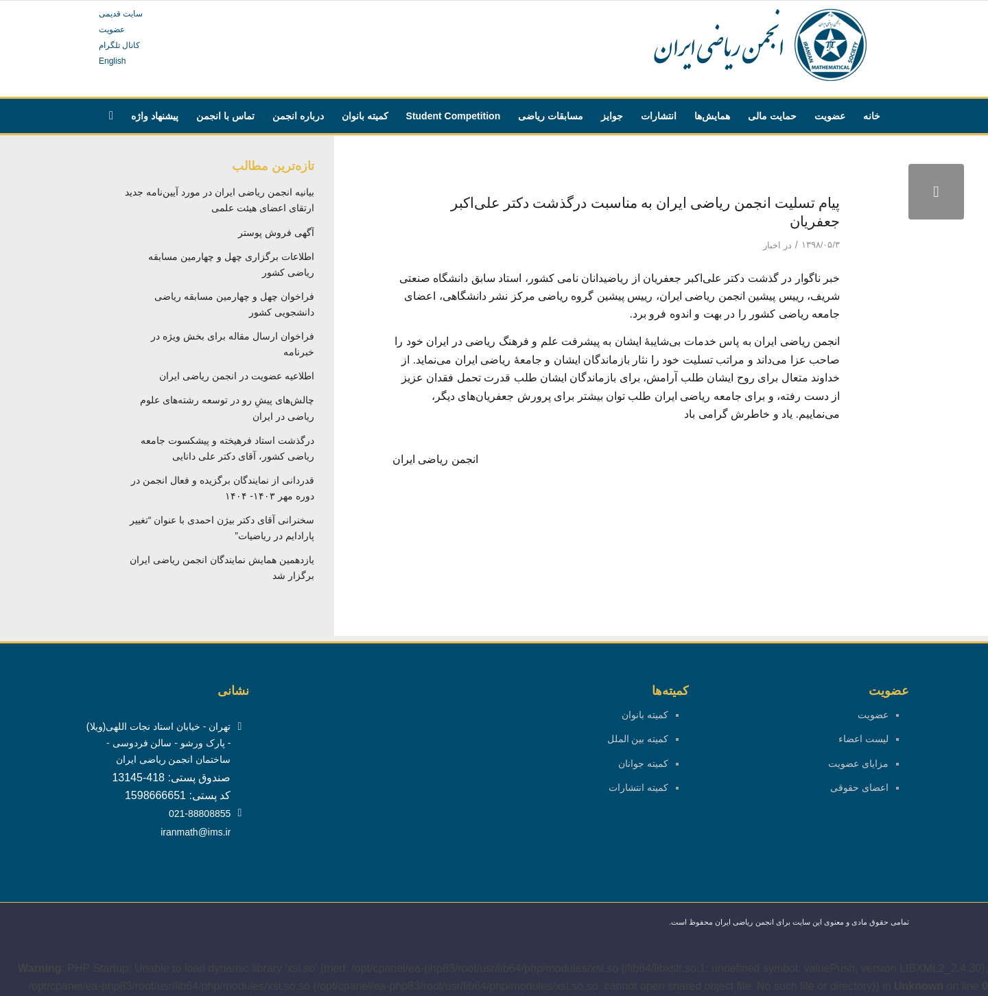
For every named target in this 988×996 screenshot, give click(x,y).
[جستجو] (111, 116)
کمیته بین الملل (638, 738)
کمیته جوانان (643, 763)
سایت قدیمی (121, 14)
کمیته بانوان (645, 714)
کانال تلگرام (119, 45)
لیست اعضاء (863, 738)
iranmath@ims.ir (196, 832)
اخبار (772, 245)
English (112, 61)
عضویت (112, 29)
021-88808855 (200, 813)
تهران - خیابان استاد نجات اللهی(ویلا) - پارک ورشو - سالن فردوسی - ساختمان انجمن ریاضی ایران (158, 743)
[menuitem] (871, 116)
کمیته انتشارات (638, 787)
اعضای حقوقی (859, 787)
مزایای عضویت (858, 763)
